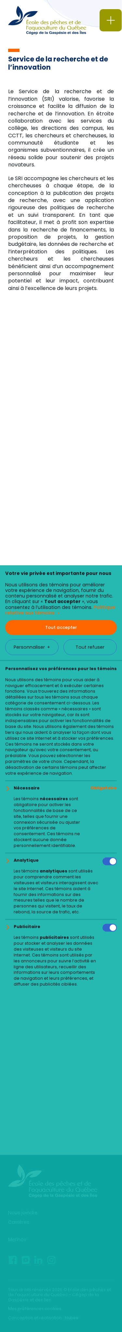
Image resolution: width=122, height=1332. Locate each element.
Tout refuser (89, 1193)
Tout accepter (61, 1173)
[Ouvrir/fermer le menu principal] (111, 20)
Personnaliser (32, 1193)
